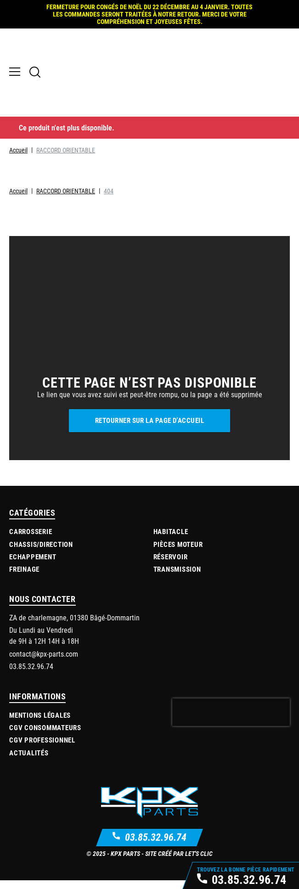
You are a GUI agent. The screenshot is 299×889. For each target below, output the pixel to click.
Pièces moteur (178, 551)
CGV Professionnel (42, 747)
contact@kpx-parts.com (43, 661)
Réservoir (170, 563)
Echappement (32, 563)
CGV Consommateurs (45, 735)
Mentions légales (40, 722)
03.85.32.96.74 (155, 844)
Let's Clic (199, 861)
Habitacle (170, 539)
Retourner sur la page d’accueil (149, 428)
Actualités (29, 760)
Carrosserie (30, 539)
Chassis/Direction (41, 551)
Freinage (24, 576)
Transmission (177, 576)
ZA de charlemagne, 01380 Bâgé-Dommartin (74, 625)
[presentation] (231, 720)
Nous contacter (42, 606)
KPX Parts (125, 861)
